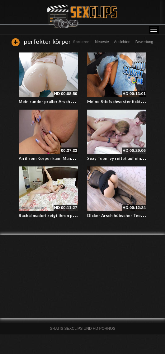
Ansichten (122, 42)
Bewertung (144, 42)
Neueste (102, 42)
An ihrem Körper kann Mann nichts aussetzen (63, 158)
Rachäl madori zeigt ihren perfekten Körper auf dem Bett (75, 215)
